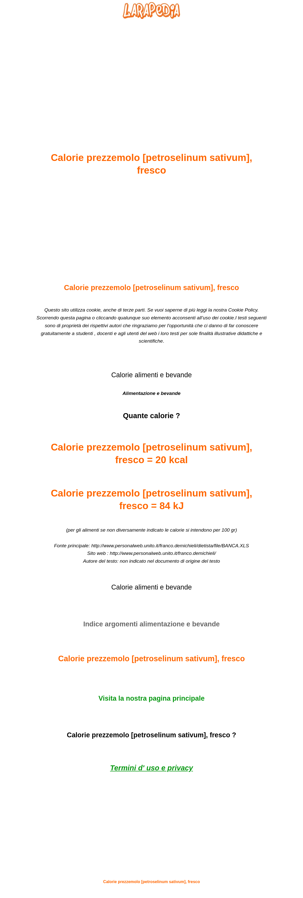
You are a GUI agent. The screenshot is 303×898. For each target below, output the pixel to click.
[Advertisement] (151, 73)
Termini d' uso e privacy (151, 768)
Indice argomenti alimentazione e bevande (151, 624)
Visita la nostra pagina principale (151, 698)
